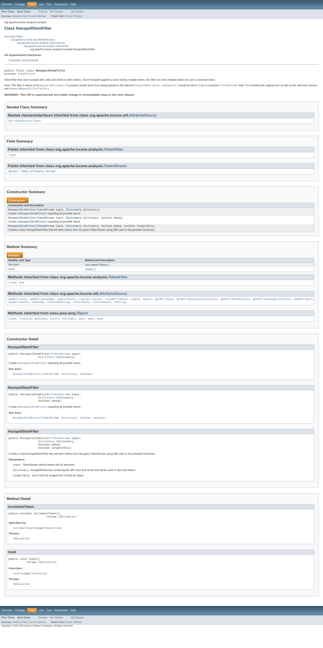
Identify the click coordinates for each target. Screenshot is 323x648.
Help (73, 4)
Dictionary (74, 213)
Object (82, 320)
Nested (16, 16)
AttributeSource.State (25, 123)
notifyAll (69, 325)
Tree (49, 4)
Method (42, 16)
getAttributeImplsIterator (272, 305)
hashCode (38, 308)
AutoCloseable (29, 60)
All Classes (77, 11)
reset (89, 274)
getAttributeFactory (235, 305)
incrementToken (96, 269)
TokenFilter (27, 75)
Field (24, 16)
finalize (25, 325)
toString (120, 308)
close (12, 288)
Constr (32, 16)
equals (147, 305)
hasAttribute (303, 305)
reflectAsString (58, 308)
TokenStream (115, 169)
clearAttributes (90, 305)
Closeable (14, 60)
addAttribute (18, 305)
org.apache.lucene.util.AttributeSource (33, 39)
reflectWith (81, 308)
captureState (66, 305)
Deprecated (61, 4)
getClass (41, 325)
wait (82, 325)
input (12, 157)
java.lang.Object (13, 36)
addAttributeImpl (42, 305)
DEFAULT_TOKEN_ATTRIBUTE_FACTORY (32, 174)
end (21, 288)
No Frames (56, 11)
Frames (42, 11)
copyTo (135, 305)
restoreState (102, 308)
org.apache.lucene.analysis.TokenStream (41, 42)
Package (20, 4)
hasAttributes (18, 308)
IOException (67, 532)
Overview (6, 4)
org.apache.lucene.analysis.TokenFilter (46, 46)
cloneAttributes (116, 305)
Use (41, 4)
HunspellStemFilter (22, 213)
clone (12, 325)
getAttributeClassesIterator (197, 305)
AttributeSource (143, 117)
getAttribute (164, 305)
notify (54, 325)
